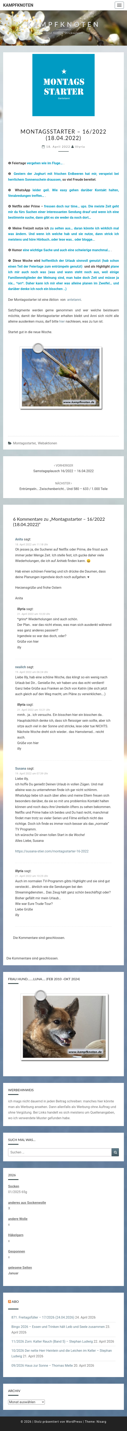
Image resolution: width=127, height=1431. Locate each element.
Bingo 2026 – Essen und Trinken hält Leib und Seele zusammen (58, 1327)
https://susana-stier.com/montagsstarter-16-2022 (52, 851)
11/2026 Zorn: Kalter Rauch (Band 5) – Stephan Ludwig (52, 1341)
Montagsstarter (24, 443)
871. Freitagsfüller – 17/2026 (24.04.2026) (42, 1317)
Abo (15, 1301)
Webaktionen (47, 443)
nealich (20, 667)
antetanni (74, 300)
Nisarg (101, 1421)
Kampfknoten (18, 5)
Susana (20, 768)
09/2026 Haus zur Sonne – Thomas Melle (42, 1366)
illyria (80, 146)
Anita (19, 539)
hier (62, 321)
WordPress (74, 1421)
